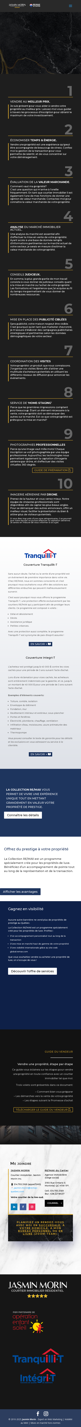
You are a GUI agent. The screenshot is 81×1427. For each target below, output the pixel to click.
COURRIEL (53, 1203)
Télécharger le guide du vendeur (42, 1109)
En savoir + (39, 644)
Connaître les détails (23, 815)
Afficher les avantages (20, 891)
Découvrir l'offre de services (32, 971)
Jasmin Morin (29, 1419)
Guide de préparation (51, 470)
